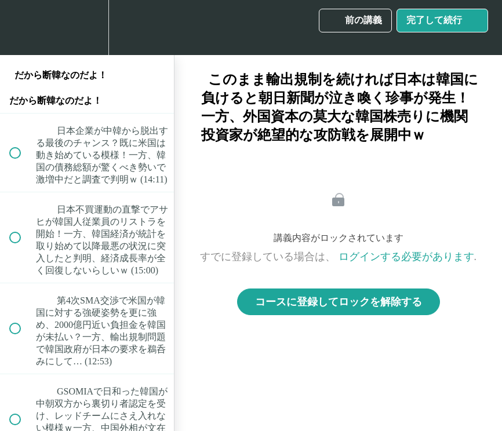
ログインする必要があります (406, 256)
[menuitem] (87, 27)
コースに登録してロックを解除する (338, 302)
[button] (21, 27)
